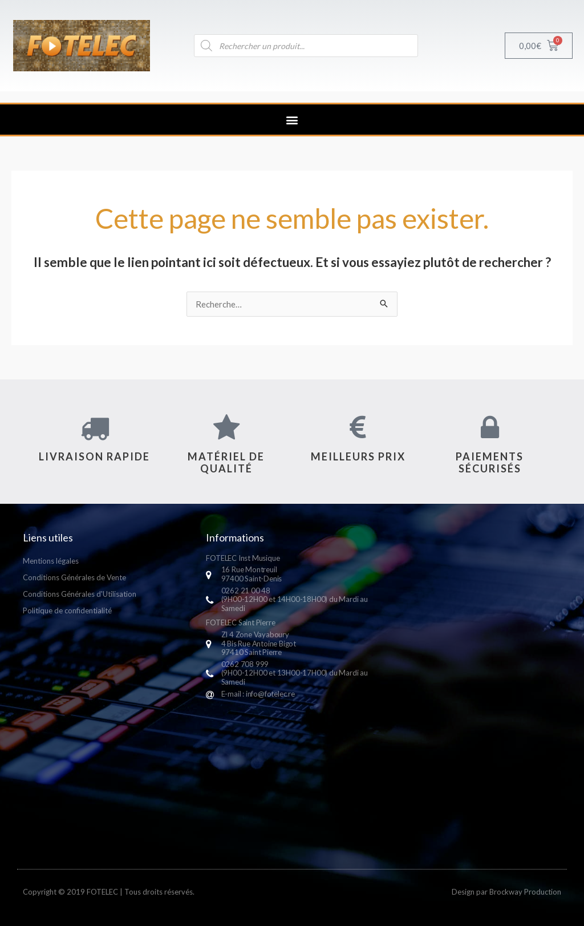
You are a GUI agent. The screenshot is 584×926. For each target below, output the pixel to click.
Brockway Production (525, 891)
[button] (292, 119)
